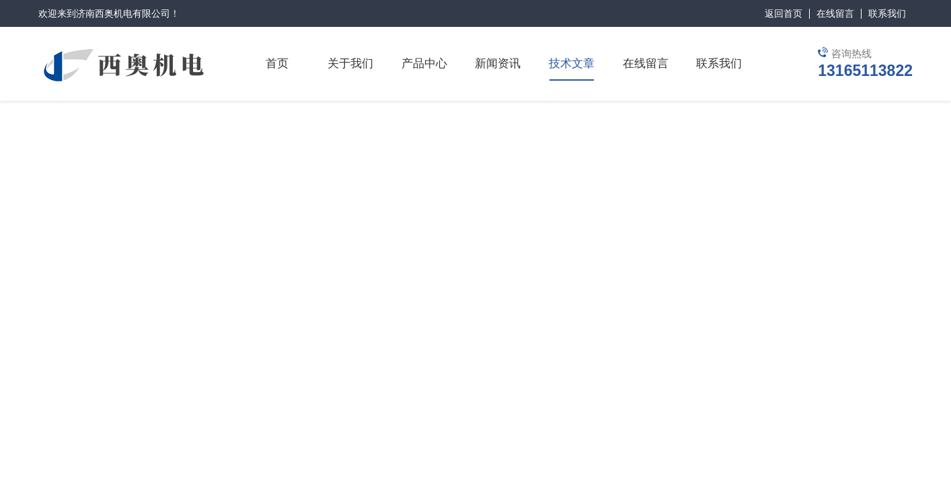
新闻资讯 (498, 63)
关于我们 (350, 63)
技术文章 (572, 63)
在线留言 (835, 13)
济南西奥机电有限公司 (123, 13)
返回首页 (783, 13)
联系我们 (887, 13)
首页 (277, 63)
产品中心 (424, 63)
